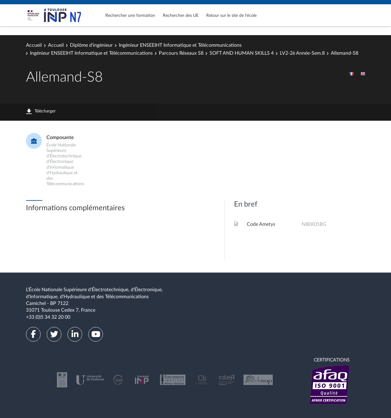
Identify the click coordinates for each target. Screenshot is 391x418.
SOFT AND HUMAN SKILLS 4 (242, 53)
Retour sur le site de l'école (231, 15)
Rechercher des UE (181, 15)
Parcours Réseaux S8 (181, 53)
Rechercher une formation (130, 15)
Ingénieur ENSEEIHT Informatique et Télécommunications (180, 45)
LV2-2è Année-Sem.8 (302, 53)
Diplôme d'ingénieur (91, 45)
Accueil (34, 45)
